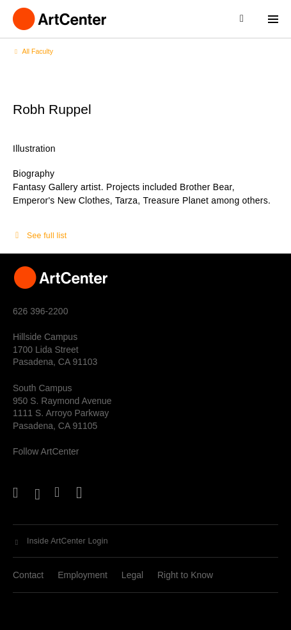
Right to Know (185, 575)
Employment (82, 575)
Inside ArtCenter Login (67, 541)
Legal (132, 575)
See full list (47, 235)
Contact (28, 575)
